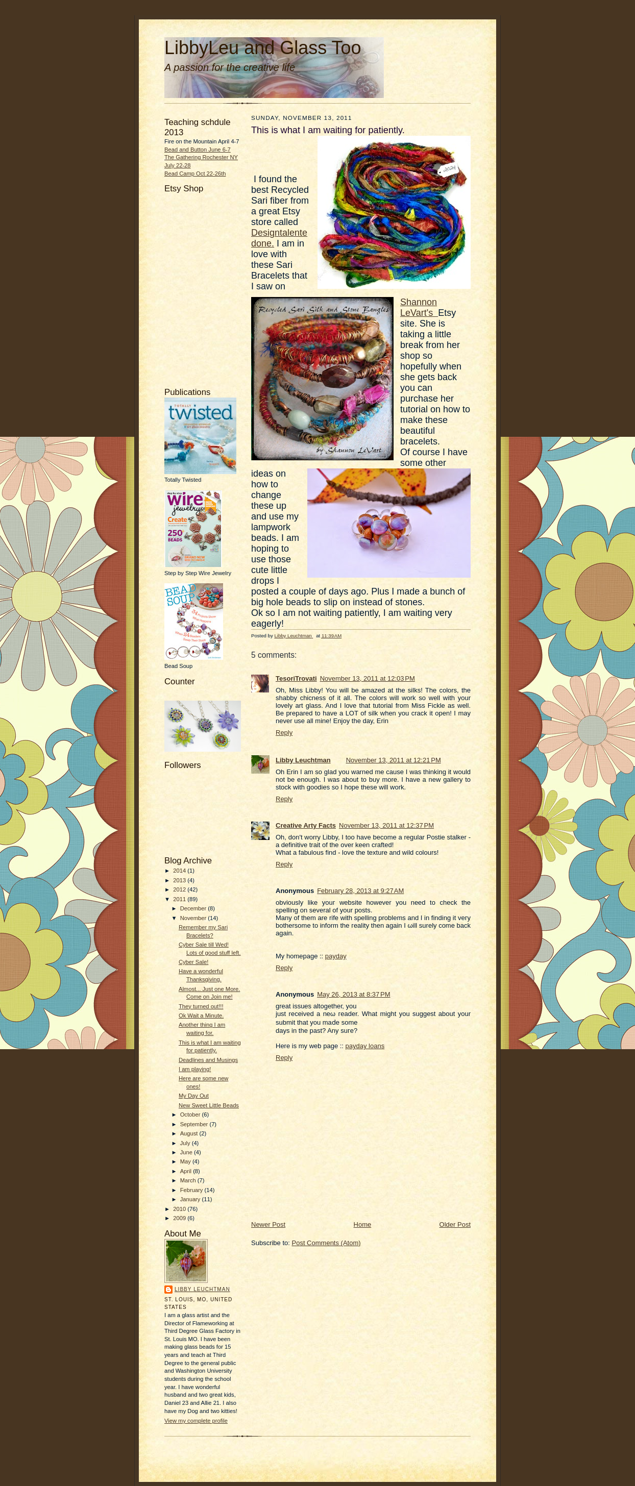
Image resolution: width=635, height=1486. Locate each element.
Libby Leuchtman (202, 1289)
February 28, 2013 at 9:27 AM (360, 891)
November (194, 918)
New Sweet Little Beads (209, 1105)
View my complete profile (196, 1421)
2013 (180, 880)
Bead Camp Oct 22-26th (195, 173)
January (191, 1199)
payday (336, 956)
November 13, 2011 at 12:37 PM (386, 825)
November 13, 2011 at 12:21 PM (393, 760)
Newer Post (268, 1224)
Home (363, 1224)
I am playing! (195, 1069)
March (189, 1180)
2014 (180, 871)
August (190, 1133)
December (194, 908)
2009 (180, 1218)
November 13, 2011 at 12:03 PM (367, 678)
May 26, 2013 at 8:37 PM (353, 994)
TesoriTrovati (296, 678)
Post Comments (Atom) (326, 1243)
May (186, 1161)
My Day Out (194, 1096)
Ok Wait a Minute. (201, 1015)
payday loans (365, 1046)
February (192, 1190)
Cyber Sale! (193, 962)
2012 (180, 889)
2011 (180, 899)
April (186, 1171)
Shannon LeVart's (419, 307)
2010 (180, 1209)
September (195, 1124)
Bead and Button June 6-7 (197, 149)
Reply (284, 732)
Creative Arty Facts (306, 825)
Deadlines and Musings (208, 1060)
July (186, 1143)
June (187, 1152)
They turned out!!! (201, 1006)
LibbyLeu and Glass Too (262, 47)
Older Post (455, 1224)
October (191, 1114)
